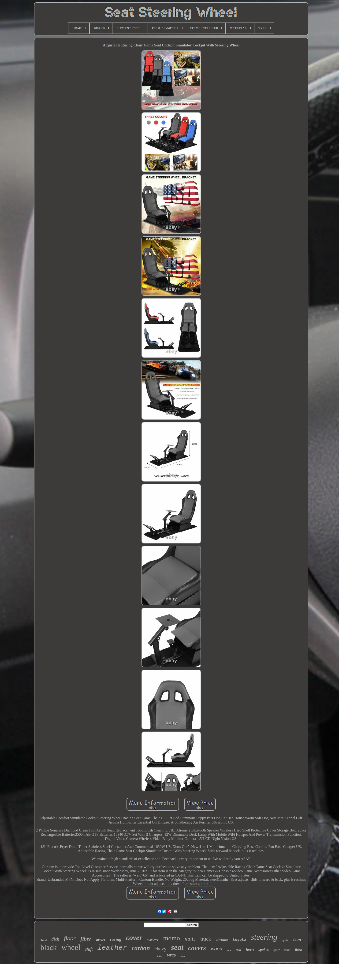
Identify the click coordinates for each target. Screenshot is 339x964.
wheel (70, 947)
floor (70, 938)
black (49, 947)
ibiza (298, 950)
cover (134, 938)
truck (205, 939)
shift (89, 949)
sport (276, 950)
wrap (171, 955)
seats (182, 956)
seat (177, 947)
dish (55, 939)
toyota (239, 940)
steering (264, 937)
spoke (285, 940)
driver (100, 940)
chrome (222, 939)
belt (229, 950)
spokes (263, 950)
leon (297, 939)
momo (171, 938)
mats (190, 938)
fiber (85, 939)
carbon (141, 948)
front (287, 950)
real (238, 950)
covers (197, 948)
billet (160, 956)
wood (216, 949)
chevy (160, 949)
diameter (153, 940)
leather (112, 948)
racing (115, 939)
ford (44, 940)
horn (250, 949)
